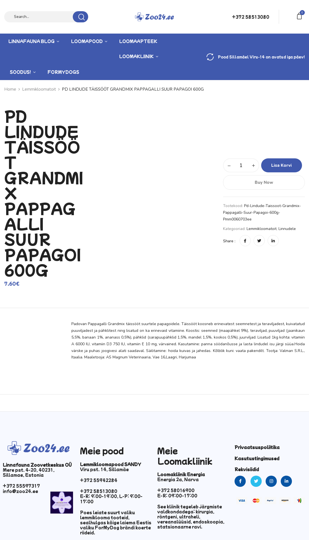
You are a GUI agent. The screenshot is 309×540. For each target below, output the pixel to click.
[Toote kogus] (241, 165)
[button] (300, 15)
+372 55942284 (98, 480)
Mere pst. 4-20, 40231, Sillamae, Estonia (29, 472)
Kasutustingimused (257, 458)
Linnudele (287, 228)
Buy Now (264, 182)
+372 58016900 (176, 490)
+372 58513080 (250, 17)
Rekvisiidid (247, 469)
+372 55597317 (21, 486)
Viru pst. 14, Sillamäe (104, 469)
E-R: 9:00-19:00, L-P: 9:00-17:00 (111, 498)
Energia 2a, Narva (178, 479)
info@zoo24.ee (20, 491)
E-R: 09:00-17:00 (177, 495)
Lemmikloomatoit (262, 228)
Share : (229, 241)
